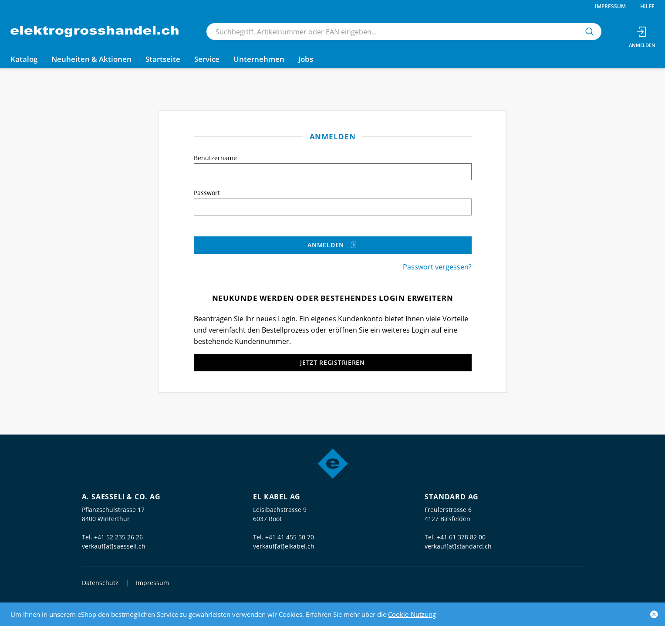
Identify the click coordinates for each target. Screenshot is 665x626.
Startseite (162, 59)
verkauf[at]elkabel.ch (283, 546)
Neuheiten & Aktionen (91, 59)
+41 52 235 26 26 (118, 537)
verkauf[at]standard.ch (458, 546)
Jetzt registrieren (332, 362)
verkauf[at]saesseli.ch (113, 546)
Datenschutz (100, 583)
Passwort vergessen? (437, 267)
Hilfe (647, 6)
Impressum (610, 6)
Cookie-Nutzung (412, 614)
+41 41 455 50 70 (289, 537)
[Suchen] (589, 31)
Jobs (305, 59)
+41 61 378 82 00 (461, 537)
